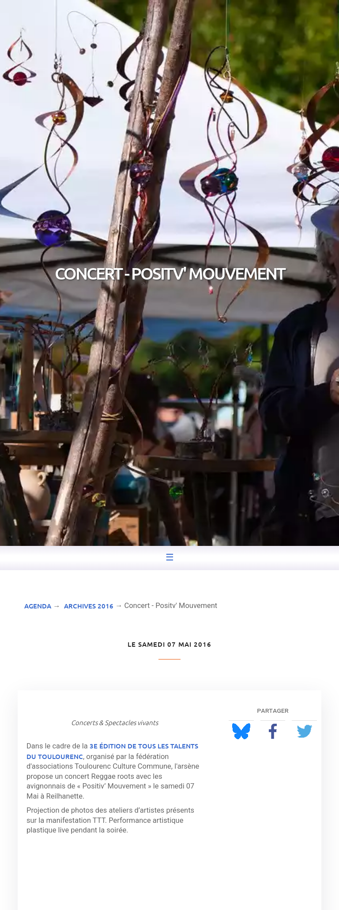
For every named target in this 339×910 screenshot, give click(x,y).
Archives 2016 (88, 605)
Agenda (37, 605)
